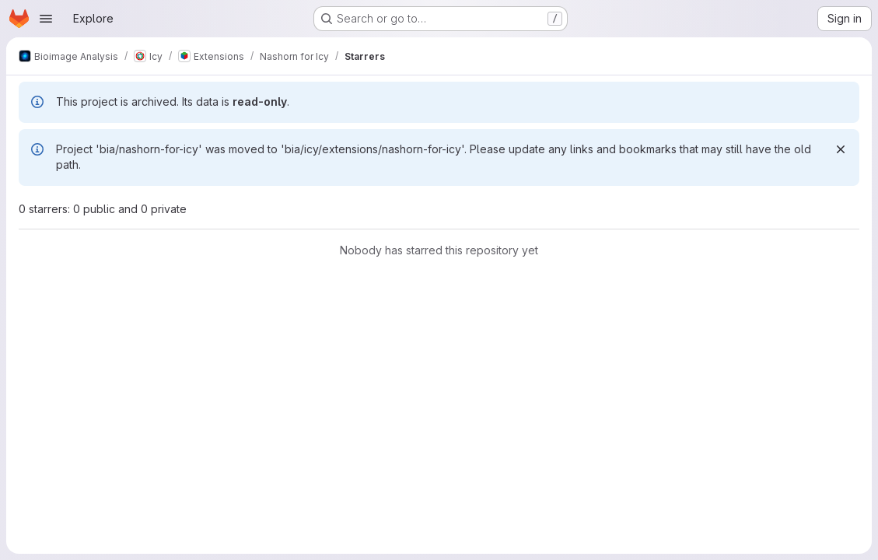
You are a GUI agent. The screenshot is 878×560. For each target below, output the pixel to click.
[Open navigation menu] (45, 18)
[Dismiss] (840, 149)
